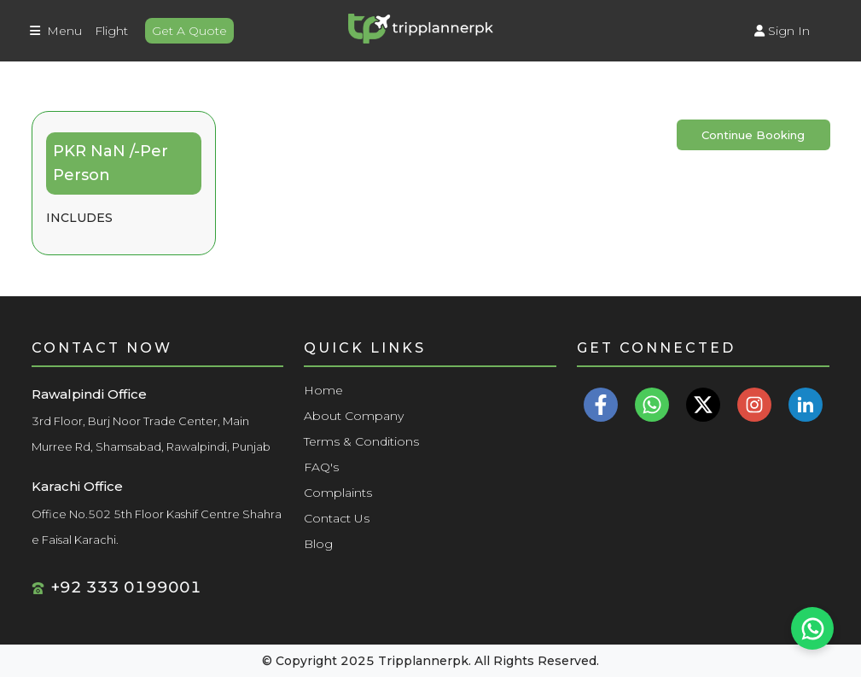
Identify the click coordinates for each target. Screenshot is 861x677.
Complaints (338, 492)
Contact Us (336, 518)
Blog (318, 544)
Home (323, 390)
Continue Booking (753, 135)
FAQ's (321, 467)
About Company (354, 415)
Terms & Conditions (361, 441)
